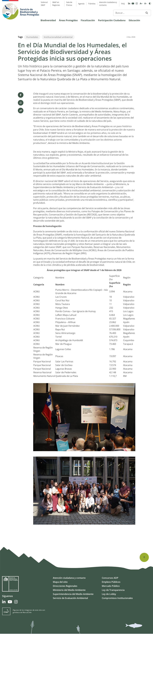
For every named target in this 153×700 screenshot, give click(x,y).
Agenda (81, 3)
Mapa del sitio (60, 648)
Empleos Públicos (111, 648)
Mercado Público (111, 652)
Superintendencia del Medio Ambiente (73, 660)
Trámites (91, 3)
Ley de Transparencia (113, 656)
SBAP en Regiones (56, 3)
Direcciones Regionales (65, 652)
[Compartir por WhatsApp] (20, 169)
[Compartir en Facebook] (20, 161)
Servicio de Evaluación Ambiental (70, 664)
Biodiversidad (48, 20)
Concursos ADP (110, 644)
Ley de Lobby (109, 660)
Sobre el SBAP (44, 3)
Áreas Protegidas (68, 20)
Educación (134, 20)
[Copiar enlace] (20, 177)
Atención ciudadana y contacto (108, 3)
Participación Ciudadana (112, 20)
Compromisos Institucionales (117, 664)
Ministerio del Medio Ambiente (69, 656)
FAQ (123, 3)
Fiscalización (88, 20)
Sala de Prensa (69, 3)
